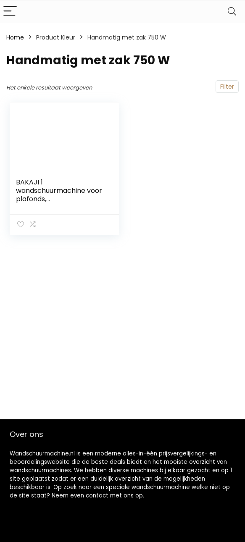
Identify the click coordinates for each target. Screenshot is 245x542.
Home (15, 37)
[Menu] (10, 11)
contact (97, 496)
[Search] (232, 11)
